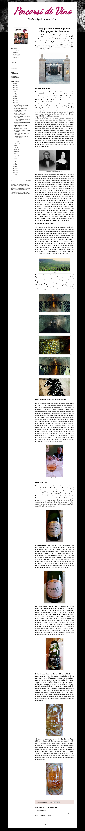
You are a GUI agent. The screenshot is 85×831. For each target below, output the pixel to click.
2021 (14, 93)
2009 (14, 172)
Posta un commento (41, 810)
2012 (14, 166)
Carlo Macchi (15, 52)
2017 (14, 100)
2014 (14, 163)
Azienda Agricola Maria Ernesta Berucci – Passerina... (20, 126)
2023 (14, 89)
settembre (16, 143)
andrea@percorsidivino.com (24, 193)
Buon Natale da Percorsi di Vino (20, 108)
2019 (14, 96)
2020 (14, 94)
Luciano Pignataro (16, 55)
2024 (14, 87)
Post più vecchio (69, 813)
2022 (14, 91)
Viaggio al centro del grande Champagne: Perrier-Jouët (20, 114)
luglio (15, 147)
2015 (14, 161)
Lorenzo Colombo (16, 54)
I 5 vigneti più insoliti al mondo (20, 128)
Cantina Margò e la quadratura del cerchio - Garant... (21, 137)
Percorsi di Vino (42, 11)
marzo (15, 155)
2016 (14, 102)
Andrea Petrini (44, 802)
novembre (16, 140)
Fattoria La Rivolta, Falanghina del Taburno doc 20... (21, 106)
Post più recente (39, 813)
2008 (14, 174)
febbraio (16, 156)
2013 (14, 164)
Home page (54, 813)
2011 (14, 168)
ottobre (15, 141)
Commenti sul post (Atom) (45, 815)
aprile (15, 153)
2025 (14, 85)
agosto (15, 145)
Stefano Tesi (15, 59)
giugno (15, 149)
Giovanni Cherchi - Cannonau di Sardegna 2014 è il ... (20, 111)
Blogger (45, 824)
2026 (14, 83)
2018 (14, 98)
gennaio (16, 158)
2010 (14, 170)
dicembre (16, 104)
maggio (15, 151)
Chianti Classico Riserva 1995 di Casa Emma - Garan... (22, 120)
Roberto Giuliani (16, 57)
